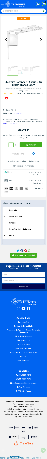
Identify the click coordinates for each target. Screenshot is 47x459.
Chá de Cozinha (23, 340)
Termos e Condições (10, 124)
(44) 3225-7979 (23, 375)
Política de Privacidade (23, 326)
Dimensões (14, 223)
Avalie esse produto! (34, 94)
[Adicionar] (15, 144)
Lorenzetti (18, 113)
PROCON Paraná (23, 391)
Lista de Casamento (23, 336)
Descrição (13, 210)
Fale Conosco (23, 387)
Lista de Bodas (23, 360)
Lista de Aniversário (23, 348)
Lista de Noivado (23, 344)
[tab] (23, 174)
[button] (6, 40)
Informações (23, 322)
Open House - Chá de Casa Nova (23, 352)
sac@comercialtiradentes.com (23, 383)
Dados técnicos (15, 217)
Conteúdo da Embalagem (20, 229)
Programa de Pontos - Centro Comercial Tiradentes (23, 331)
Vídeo (11, 236)
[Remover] (6, 144)
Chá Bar (23, 356)
